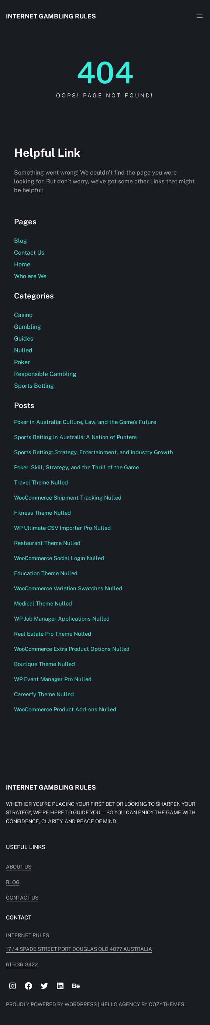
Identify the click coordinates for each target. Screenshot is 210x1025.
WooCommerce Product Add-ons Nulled (65, 709)
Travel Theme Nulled (41, 482)
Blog (20, 240)
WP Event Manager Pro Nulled (53, 679)
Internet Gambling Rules (51, 16)
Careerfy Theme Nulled (44, 694)
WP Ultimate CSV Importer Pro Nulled (62, 528)
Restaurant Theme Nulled (47, 543)
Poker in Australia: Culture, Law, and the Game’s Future (85, 422)
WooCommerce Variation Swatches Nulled (68, 588)
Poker (22, 362)
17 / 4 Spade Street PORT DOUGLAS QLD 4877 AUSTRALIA (79, 949)
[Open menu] (199, 16)
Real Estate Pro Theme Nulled (52, 634)
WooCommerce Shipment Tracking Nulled (67, 497)
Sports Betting (34, 385)
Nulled (23, 350)
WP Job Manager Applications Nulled (62, 618)
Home (22, 264)
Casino (23, 314)
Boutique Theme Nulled (44, 664)
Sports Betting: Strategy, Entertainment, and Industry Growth (93, 452)
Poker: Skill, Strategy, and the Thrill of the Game (76, 467)
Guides (23, 338)
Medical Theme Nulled (43, 603)
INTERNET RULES (27, 935)
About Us (18, 867)
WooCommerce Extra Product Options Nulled (72, 649)
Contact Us (29, 252)
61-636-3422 (22, 964)
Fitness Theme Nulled (42, 513)
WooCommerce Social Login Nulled (59, 558)
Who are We (30, 276)
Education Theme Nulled (46, 573)
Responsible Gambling (45, 373)
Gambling (27, 326)
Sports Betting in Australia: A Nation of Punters (75, 437)
